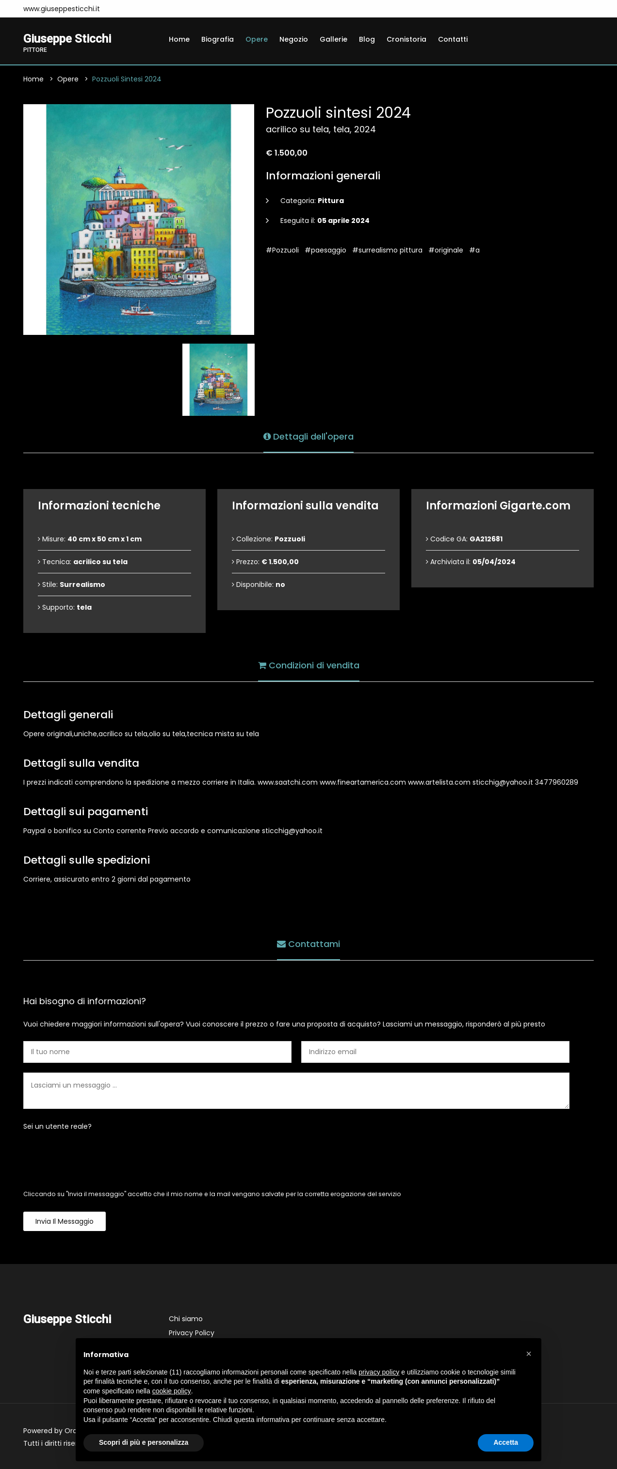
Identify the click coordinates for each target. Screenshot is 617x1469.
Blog (367, 39)
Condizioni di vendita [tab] (308, 665)
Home (179, 39)
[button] (528, 1353)
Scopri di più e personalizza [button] (143, 1442)
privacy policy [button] (378, 1372)
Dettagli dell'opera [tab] (308, 436)
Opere (256, 39)
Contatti (453, 39)
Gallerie (333, 39)
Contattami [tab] (308, 944)
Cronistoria (406, 39)
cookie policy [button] (171, 1391)
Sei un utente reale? (57, 1126)
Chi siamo (186, 1319)
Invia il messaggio (64, 1221)
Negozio (293, 39)
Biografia (217, 39)
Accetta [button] (505, 1442)
